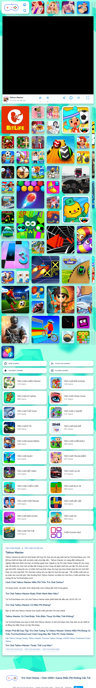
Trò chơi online (13, 548)
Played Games (59, 370)
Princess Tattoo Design (52, 638)
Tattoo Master (35, 638)
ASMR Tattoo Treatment (74, 638)
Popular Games (60, 363)
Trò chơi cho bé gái (18, 100)
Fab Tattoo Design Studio (17, 638)
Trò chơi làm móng (32, 650)
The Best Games (13, 370)
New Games (11, 363)
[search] (24, 10)
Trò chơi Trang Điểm (51, 650)
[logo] (11, 7)
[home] (24, 4)
